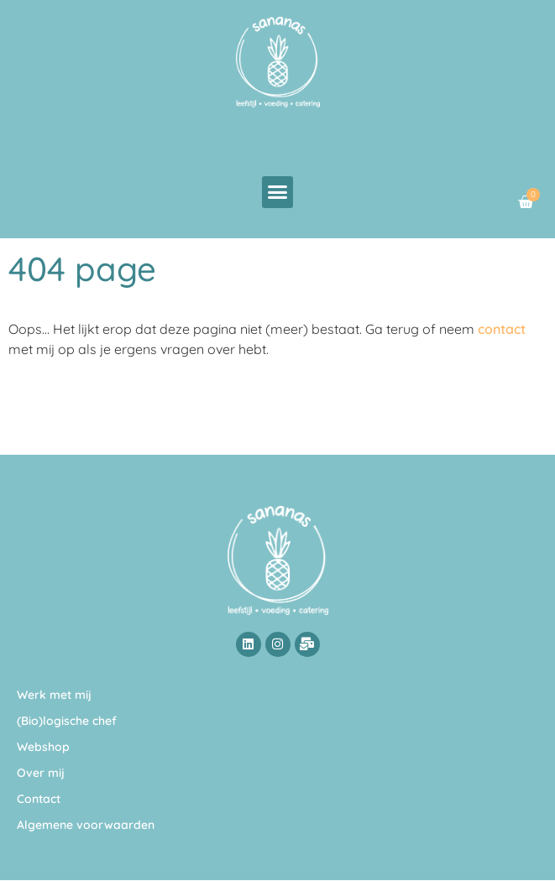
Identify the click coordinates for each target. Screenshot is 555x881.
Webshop (43, 746)
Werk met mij (54, 694)
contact (502, 329)
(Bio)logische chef (67, 720)
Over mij (41, 772)
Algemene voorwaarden (85, 824)
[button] (278, 192)
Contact (38, 798)
